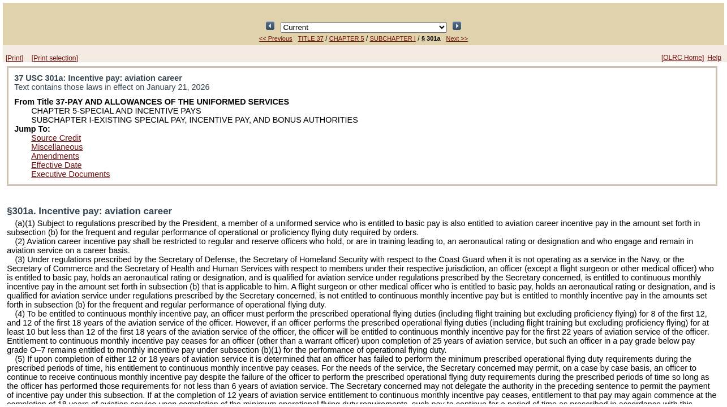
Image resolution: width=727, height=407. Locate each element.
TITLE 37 (311, 38)
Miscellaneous (57, 146)
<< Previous (275, 38)
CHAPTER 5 (346, 38)
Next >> (457, 38)
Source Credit (56, 137)
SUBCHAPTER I (393, 38)
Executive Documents (70, 174)
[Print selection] (55, 58)
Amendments (55, 156)
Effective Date (56, 165)
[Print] (14, 58)
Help (714, 58)
